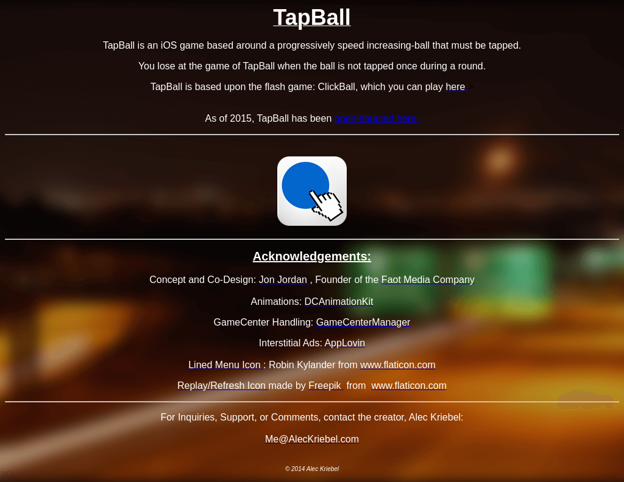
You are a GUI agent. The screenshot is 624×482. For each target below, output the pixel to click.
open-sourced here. (377, 118)
